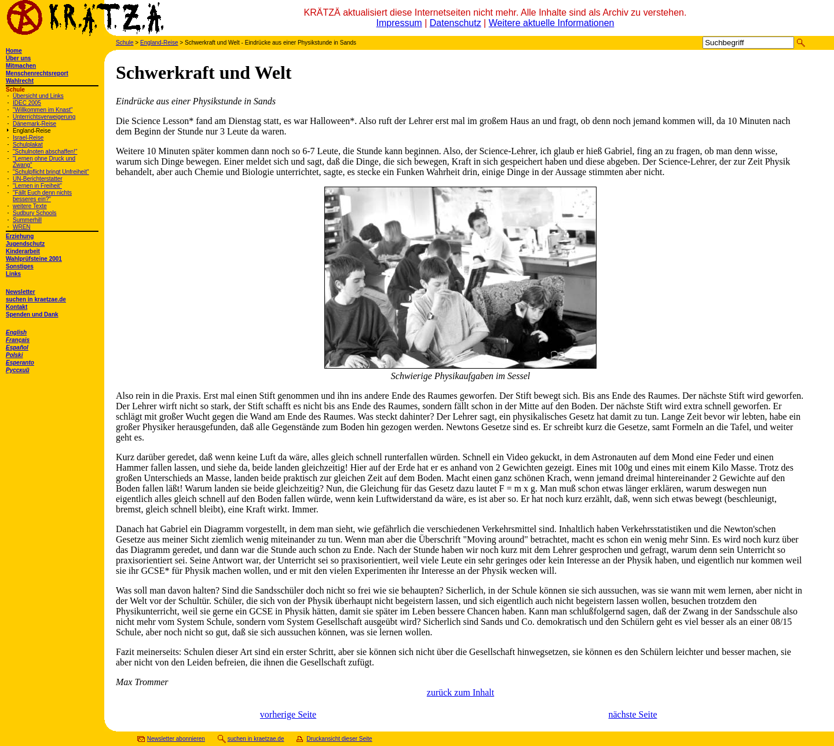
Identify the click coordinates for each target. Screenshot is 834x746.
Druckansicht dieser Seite (339, 739)
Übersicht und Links (38, 96)
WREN (22, 227)
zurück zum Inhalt (460, 692)
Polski (14, 355)
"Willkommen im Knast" (42, 110)
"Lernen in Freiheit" (37, 186)
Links (13, 274)
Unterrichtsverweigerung (44, 117)
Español (17, 347)
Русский (18, 370)
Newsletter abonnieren (176, 739)
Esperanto (20, 362)
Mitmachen (21, 66)
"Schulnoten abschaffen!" (45, 151)
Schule (125, 42)
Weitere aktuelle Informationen (551, 23)
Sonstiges (20, 266)
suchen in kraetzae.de (36, 299)
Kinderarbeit (23, 251)
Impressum (399, 23)
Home (14, 51)
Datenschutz (455, 23)
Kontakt (16, 307)
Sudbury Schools (35, 213)
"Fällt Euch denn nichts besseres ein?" (42, 196)
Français (18, 340)
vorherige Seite (288, 714)
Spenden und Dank (32, 314)
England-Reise (32, 131)
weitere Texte (30, 206)
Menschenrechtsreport (37, 73)
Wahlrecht (20, 81)
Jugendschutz (25, 244)
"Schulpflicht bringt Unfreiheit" (51, 172)
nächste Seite (633, 714)
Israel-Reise (28, 137)
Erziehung (20, 236)
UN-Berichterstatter (38, 179)
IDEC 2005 (27, 103)
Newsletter (20, 292)
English (16, 332)
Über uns (18, 58)
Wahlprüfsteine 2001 (34, 259)
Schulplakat (28, 144)
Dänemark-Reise (34, 124)
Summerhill (27, 220)
